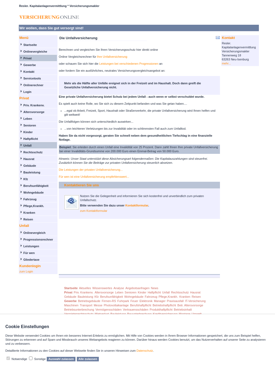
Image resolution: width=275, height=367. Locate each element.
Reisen (28, 219)
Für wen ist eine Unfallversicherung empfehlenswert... (94, 176)
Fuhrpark (123, 301)
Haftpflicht (30, 138)
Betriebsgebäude (89, 301)
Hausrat (28, 159)
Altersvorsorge (33, 112)
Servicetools (32, 78)
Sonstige (40, 359)
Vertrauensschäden (136, 309)
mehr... (226, 63)
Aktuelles (85, 288)
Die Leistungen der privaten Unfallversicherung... (91, 169)
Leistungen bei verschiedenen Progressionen (129, 63)
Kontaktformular (136, 205)
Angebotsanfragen (137, 288)
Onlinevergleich (34, 232)
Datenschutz (144, 350)
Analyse (119, 288)
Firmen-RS (109, 301)
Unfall (27, 145)
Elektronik (146, 301)
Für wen (29, 253)
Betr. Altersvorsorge (190, 305)
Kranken (29, 212)
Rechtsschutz (33, 152)
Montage (184, 313)
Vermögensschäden (108, 309)
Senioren (29, 125)
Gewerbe (29, 65)
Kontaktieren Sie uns (81, 185)
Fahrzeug (30, 199)
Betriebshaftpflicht (164, 305)
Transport (86, 305)
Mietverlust (102, 313)
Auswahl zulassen (61, 359)
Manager (159, 301)
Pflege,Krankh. (33, 206)
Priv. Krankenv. (33, 105)
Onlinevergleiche (35, 51)
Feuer (134, 301)
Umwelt (197, 313)
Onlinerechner (33, 85)
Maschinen (71, 305)
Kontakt (28, 71)
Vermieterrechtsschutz (78, 313)
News (154, 288)
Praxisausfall (175, 301)
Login (27, 91)
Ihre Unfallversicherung (112, 56)
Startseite (30, 44)
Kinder (28, 132)
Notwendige (19, 359)
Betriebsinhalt (183, 309)
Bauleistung (31, 172)
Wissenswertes (102, 288)
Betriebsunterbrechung (79, 309)
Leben (27, 118)
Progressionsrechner (38, 239)
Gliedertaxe (31, 259)
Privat (27, 58)
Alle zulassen (87, 359)
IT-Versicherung (195, 301)
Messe (98, 305)
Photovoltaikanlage (116, 305)
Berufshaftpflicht (140, 305)
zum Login (26, 271)
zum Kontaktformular (93, 210)
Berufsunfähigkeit (36, 185)
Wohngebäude (33, 192)
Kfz (25, 179)
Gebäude (29, 165)
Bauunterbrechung (139, 313)
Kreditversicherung (165, 313)
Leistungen (31, 246)
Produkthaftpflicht (161, 309)
